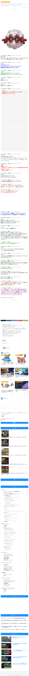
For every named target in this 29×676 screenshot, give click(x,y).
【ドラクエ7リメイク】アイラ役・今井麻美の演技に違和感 (12, 618)
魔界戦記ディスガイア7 (15, 569)
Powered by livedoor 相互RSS (7, 335)
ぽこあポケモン (15, 564)
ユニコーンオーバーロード (15, 566)
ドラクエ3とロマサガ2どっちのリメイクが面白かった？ (12, 629)
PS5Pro (15, 590)
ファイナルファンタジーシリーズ (15, 506)
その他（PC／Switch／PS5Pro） (15, 588)
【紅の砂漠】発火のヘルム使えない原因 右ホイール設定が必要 (13, 623)
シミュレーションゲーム (15, 562)
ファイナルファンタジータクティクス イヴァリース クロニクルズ (14, 511)
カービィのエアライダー (15, 528)
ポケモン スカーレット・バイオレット (10, 520)
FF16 (6, 507)
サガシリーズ (15, 512)
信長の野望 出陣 (15, 557)
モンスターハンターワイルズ (9, 530)
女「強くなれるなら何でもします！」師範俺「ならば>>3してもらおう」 (12, 325)
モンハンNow (15, 556)
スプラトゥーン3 (15, 579)
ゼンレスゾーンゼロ (15, 554)
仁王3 (6, 534)
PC (15, 591)
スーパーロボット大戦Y (15, 567)
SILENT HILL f (7, 549)
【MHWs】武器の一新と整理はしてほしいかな (9, 326)
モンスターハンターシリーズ (15, 529)
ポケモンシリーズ (15, 516)
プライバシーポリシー (12, 675)
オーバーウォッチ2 (15, 582)
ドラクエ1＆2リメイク (8, 501)
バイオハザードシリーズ (15, 543)
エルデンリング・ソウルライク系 (15, 533)
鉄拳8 (15, 575)
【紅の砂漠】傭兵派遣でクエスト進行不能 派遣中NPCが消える (13, 620)
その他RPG (15, 521)
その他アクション (15, 547)
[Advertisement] (14, 17)
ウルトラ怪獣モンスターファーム (15, 570)
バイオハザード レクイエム (9, 544)
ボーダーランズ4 (15, 585)
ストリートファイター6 (15, 574)
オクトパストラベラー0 (15, 492)
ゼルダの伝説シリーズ (15, 495)
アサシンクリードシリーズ (15, 540)
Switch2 (15, 589)
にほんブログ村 (4, 343)
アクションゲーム (15, 523)
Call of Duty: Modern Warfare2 (15, 581)
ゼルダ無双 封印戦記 (8, 496)
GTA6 (15, 526)
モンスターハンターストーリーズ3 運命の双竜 (15, 491)
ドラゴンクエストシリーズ (15, 499)
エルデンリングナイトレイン (9, 535)
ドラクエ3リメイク (8, 502)
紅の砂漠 (15, 525)
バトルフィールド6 (15, 584)
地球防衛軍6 (15, 583)
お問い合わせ (18, 675)
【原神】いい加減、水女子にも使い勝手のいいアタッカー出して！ (11, 330)
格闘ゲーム (15, 572)
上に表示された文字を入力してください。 (8, 418)
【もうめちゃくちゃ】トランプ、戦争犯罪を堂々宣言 (10, 333)
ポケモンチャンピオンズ (15, 560)
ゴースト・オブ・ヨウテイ (9, 548)
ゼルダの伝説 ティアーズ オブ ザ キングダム (11, 497)
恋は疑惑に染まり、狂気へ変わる (7, 324)
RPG (15, 489)
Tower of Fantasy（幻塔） (15, 555)
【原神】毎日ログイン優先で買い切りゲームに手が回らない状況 (11, 331)
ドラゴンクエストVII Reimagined (10, 500)
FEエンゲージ (15, 565)
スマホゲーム (15, 552)
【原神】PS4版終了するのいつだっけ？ (8, 334)
